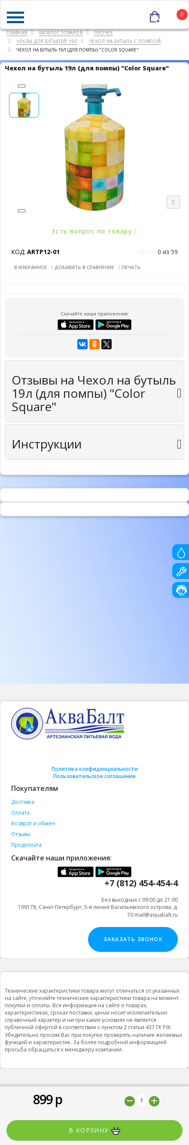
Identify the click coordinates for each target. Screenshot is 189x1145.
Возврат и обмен (33, 823)
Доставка (22, 802)
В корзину (94, 1130)
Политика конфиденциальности (95, 768)
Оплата (20, 812)
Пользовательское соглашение (94, 776)
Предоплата (26, 844)
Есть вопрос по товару (94, 231)
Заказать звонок (133, 939)
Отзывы (20, 834)
